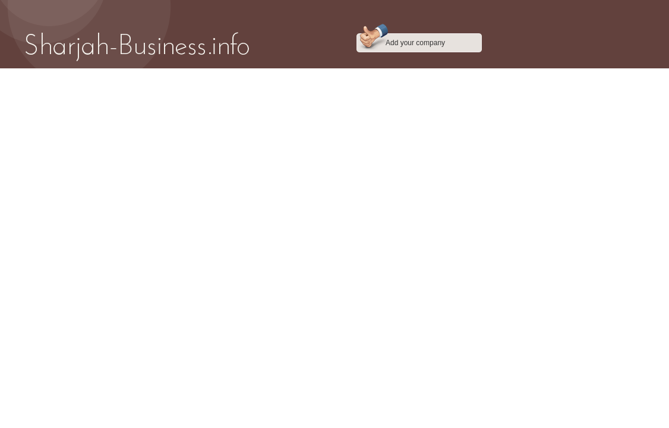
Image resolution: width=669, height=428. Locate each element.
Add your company (415, 43)
